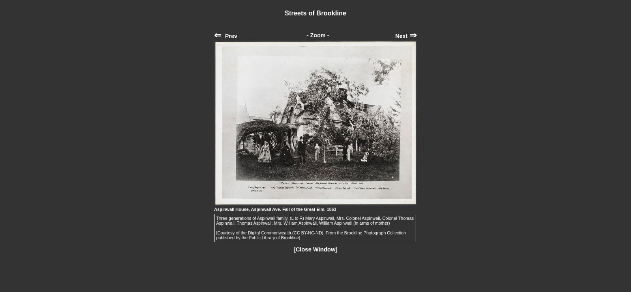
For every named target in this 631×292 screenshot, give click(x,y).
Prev (225, 36)
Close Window (315, 249)
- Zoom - (318, 35)
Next (406, 36)
